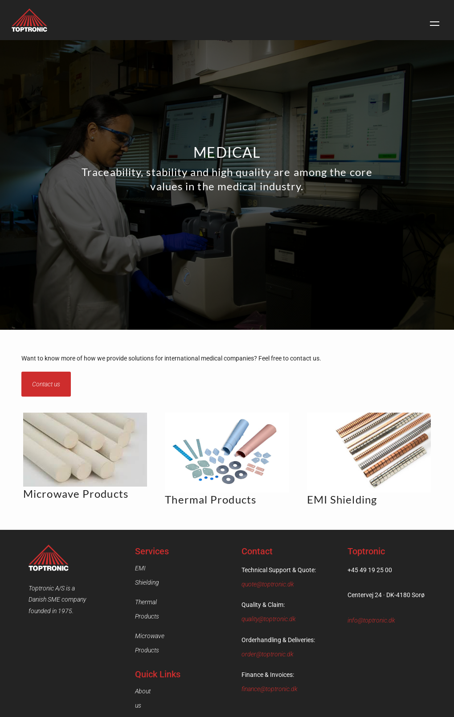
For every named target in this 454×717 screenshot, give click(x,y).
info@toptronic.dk (371, 620)
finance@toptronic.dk (269, 688)
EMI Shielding (153, 568)
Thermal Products (158, 587)
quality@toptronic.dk (268, 619)
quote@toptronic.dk (267, 584)
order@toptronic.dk (267, 654)
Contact (145, 668)
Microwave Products (162, 607)
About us (146, 648)
